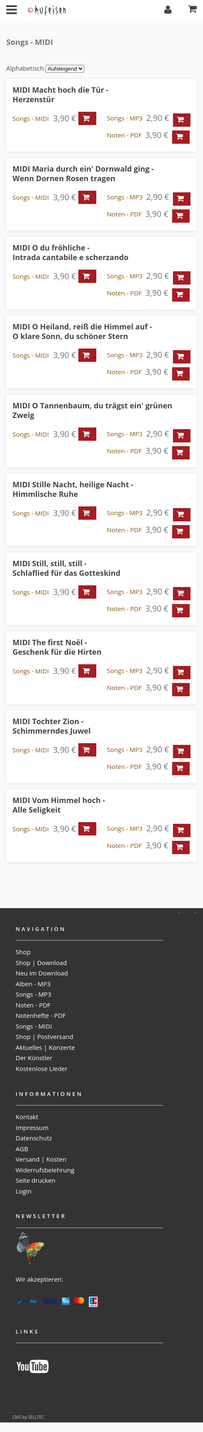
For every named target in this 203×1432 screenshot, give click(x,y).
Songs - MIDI (31, 118)
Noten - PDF (124, 135)
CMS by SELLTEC (28, 1417)
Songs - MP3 (124, 118)
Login (24, 1191)
